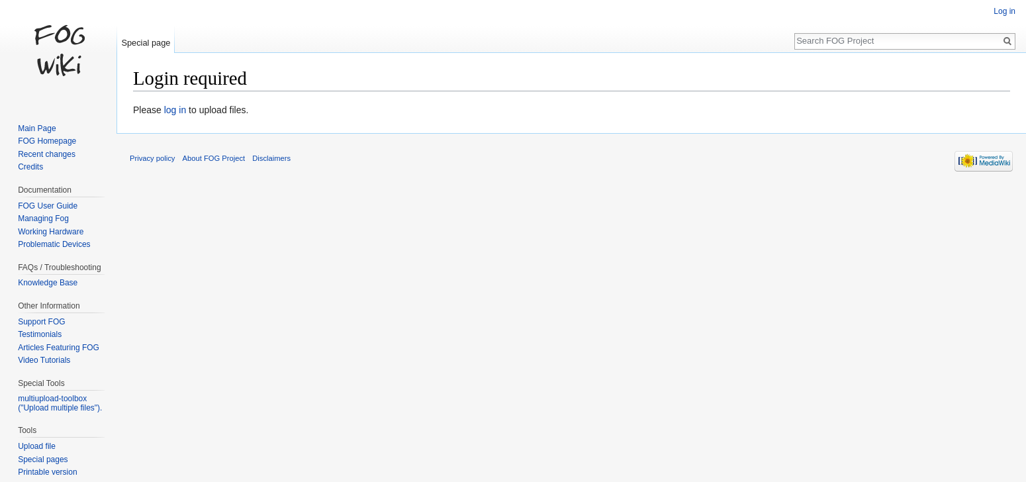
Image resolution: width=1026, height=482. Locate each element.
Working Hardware (50, 231)
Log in (1004, 11)
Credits (30, 166)
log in (175, 110)
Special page (145, 43)
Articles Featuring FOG (58, 347)
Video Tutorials (44, 360)
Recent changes (46, 154)
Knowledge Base (47, 282)
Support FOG (41, 321)
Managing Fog (43, 218)
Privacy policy (152, 158)
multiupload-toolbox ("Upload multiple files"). (60, 403)
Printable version (47, 472)
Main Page (37, 128)
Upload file (37, 446)
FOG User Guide (47, 206)
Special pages (43, 459)
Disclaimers (271, 158)
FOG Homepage (47, 141)
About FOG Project (214, 158)
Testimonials (40, 334)
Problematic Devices (54, 244)
